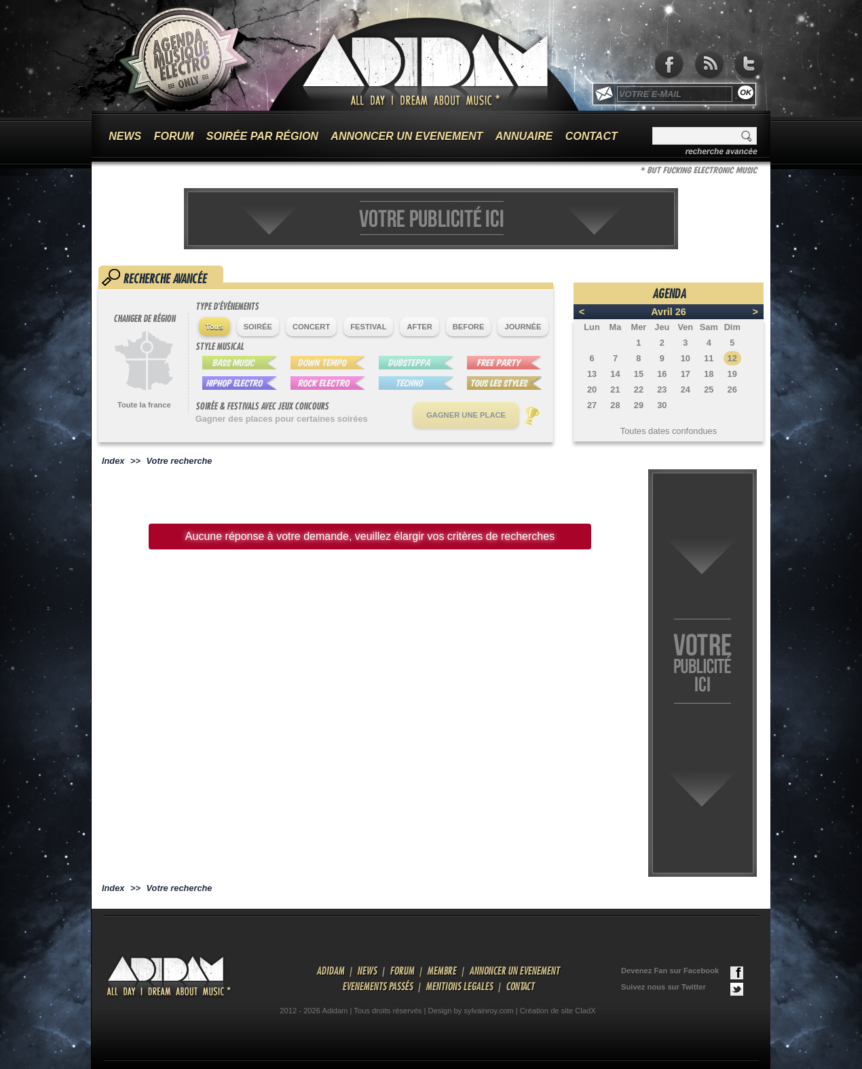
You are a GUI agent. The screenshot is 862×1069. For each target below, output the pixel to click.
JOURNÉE (522, 327)
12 (732, 358)
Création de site (546, 1011)
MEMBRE (441, 970)
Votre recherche (179, 461)
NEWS (125, 136)
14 (615, 374)
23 (662, 389)
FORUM (174, 136)
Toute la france (144, 405)
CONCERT (311, 327)
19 (732, 374)
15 (638, 374)
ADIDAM (330, 970)
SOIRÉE (258, 327)
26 (732, 389)
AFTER (419, 327)
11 (708, 358)
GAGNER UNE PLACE (466, 415)
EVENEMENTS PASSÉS (377, 986)
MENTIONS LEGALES (459, 986)
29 (638, 405)
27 (592, 405)
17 (685, 374)
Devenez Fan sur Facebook (682, 972)
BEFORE (469, 327)
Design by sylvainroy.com (471, 1011)
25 (708, 389)
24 (685, 389)
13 (592, 374)
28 (615, 405)
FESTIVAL (368, 327)
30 (662, 405)
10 (685, 358)
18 (708, 374)
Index (113, 461)
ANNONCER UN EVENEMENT (407, 136)
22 (638, 389)
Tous (214, 327)
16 (662, 374)
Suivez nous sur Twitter (682, 989)
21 (615, 389)
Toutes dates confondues (668, 431)
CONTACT (591, 136)
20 (592, 389)
